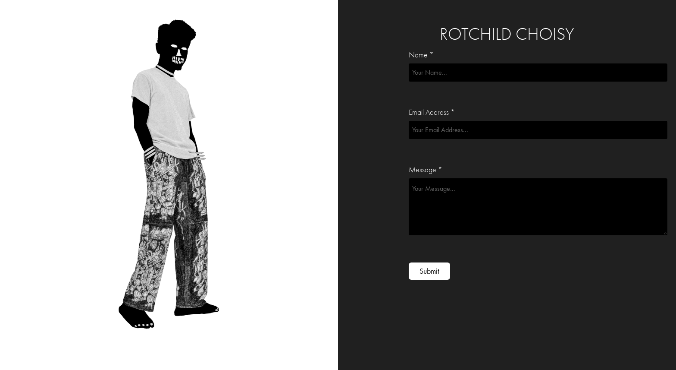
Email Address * (432, 113)
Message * (425, 170)
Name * (421, 55)
